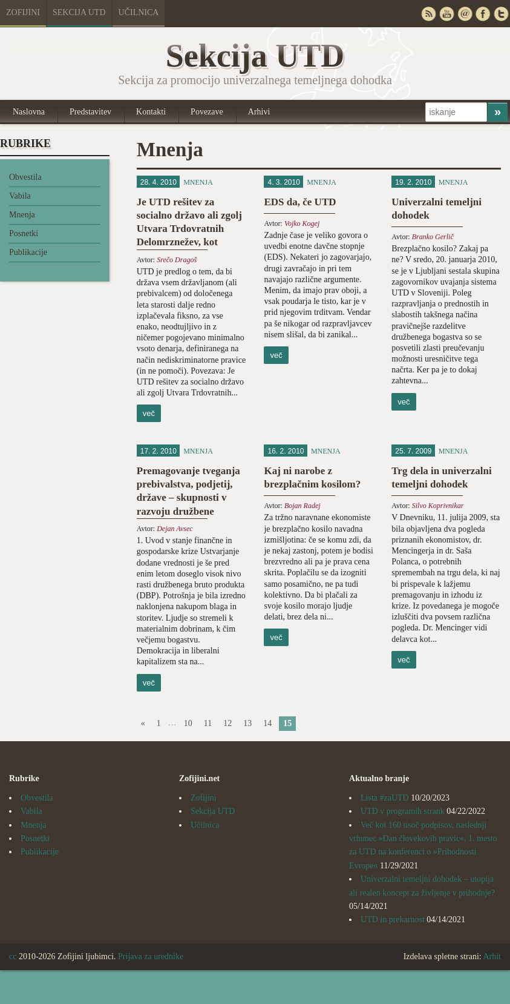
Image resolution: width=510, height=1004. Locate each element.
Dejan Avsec (174, 528)
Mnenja (22, 214)
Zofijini (23, 12)
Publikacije (28, 252)
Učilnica (139, 12)
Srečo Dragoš (177, 260)
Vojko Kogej (301, 223)
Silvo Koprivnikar (438, 505)
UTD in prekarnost (393, 919)
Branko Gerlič (433, 237)
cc (12, 956)
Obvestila (25, 177)
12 (227, 723)
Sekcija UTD (79, 12)
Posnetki (23, 233)
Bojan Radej (302, 505)
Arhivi (259, 111)
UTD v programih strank (403, 811)
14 (267, 723)
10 (188, 723)
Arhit (492, 956)
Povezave (207, 111)
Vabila (20, 195)
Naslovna (29, 111)
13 (247, 723)
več (149, 413)
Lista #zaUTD (385, 797)
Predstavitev (90, 111)
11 (208, 723)
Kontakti (151, 111)
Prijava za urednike (150, 956)
